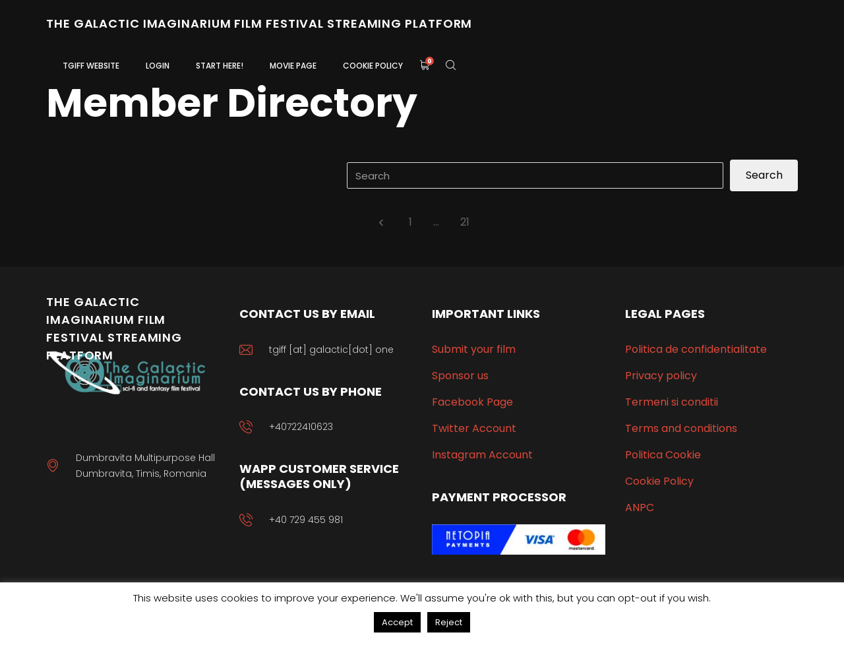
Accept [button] (397, 622)
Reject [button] (448, 622)
